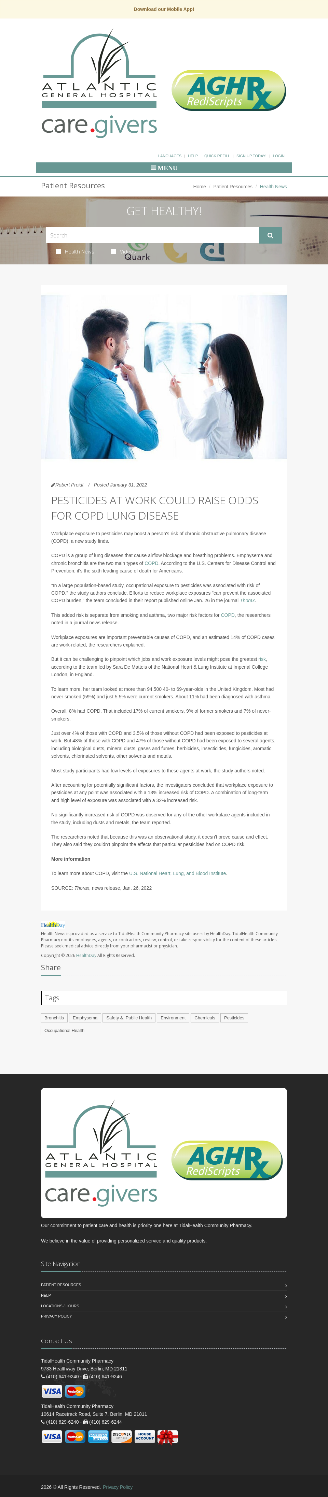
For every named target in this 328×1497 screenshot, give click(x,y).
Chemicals (204, 1017)
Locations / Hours (60, 1306)
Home (199, 186)
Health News (75, 251)
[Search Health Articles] (152, 235)
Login (279, 156)
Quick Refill (217, 156)
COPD (151, 563)
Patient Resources (233, 186)
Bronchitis (54, 1017)
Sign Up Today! (251, 156)
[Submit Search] (270, 235)
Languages (169, 156)
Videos (123, 251)
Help (193, 156)
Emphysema (85, 1017)
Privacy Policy (56, 1316)
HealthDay (86, 955)
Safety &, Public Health (129, 1017)
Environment (173, 1017)
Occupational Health (64, 1030)
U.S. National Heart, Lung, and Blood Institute (177, 873)
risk (262, 659)
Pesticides (234, 1017)
